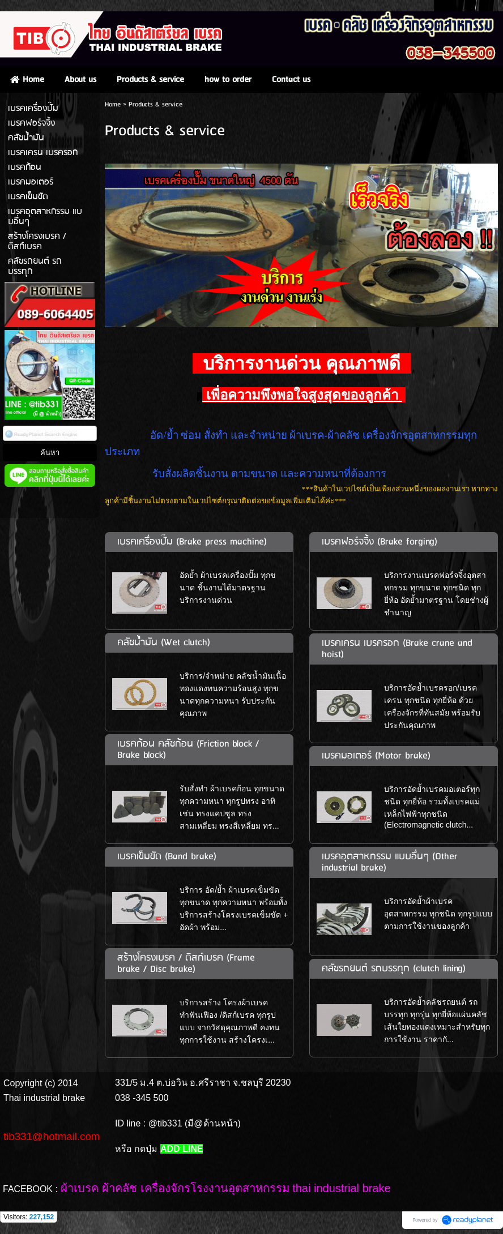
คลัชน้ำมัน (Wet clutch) (163, 643)
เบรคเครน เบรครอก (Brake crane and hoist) (397, 649)
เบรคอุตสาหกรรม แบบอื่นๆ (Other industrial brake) (390, 862)
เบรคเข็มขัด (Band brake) (166, 857)
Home (113, 104)
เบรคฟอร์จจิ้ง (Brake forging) (379, 542)
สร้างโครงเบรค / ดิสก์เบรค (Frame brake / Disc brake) (186, 964)
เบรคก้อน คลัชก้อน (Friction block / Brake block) (188, 750)
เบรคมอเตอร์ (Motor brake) (376, 756)
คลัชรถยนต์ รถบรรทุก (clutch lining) (394, 969)
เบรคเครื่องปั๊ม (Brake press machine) (192, 542)
